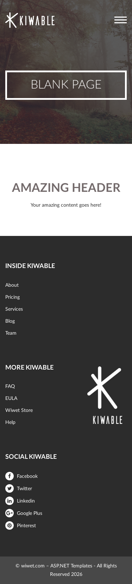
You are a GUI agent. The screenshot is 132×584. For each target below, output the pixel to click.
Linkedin (20, 501)
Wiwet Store (19, 410)
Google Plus (23, 513)
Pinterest (20, 525)
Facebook (21, 476)
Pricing (12, 297)
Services (14, 309)
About (12, 285)
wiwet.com (33, 566)
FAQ (10, 386)
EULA (11, 398)
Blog (10, 321)
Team (11, 333)
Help (10, 422)
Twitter (18, 488)
